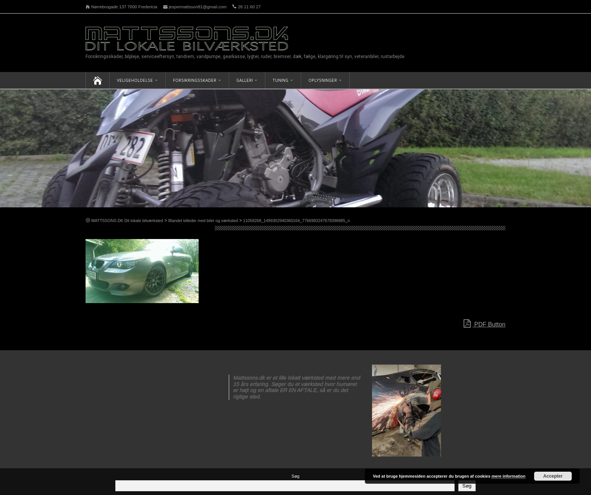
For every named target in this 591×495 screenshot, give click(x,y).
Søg (296, 476)
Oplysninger (322, 80)
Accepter (552, 476)
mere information (508, 476)
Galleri (244, 80)
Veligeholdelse (135, 80)
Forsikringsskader (194, 80)
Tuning (280, 80)
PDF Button (484, 323)
